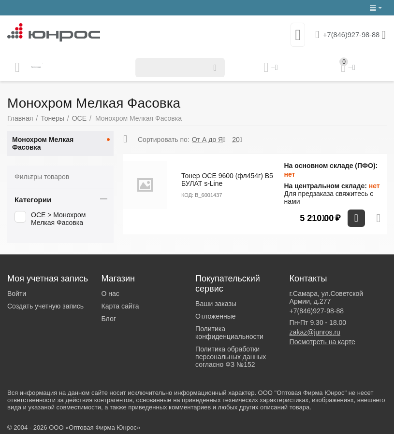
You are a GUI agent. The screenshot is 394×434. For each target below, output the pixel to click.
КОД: (187, 195)
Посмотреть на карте (322, 342)
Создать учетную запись (45, 306)
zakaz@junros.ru (315, 332)
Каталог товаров (64, 67)
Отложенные (215, 316)
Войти (16, 293)
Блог (109, 318)
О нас (110, 293)
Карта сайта (120, 306)
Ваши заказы (215, 304)
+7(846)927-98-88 (345, 35)
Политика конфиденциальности (229, 332)
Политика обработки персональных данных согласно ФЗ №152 (230, 356)
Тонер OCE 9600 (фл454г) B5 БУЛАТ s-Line (227, 179)
